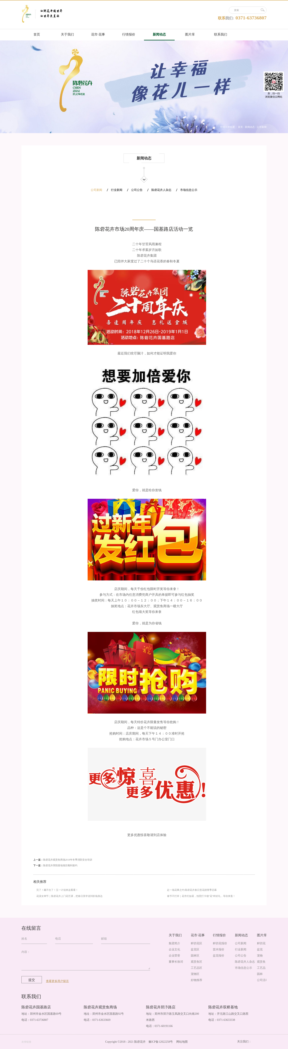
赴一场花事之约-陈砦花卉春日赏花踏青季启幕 (192, 890)
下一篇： (55, 865)
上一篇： (62, 859)
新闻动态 (250, 127)
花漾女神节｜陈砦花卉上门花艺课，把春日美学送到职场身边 (69, 896)
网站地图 (181, 1041)
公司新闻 (262, 127)
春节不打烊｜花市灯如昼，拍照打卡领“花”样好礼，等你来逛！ (201, 896)
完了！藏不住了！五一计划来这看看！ (57, 890)
